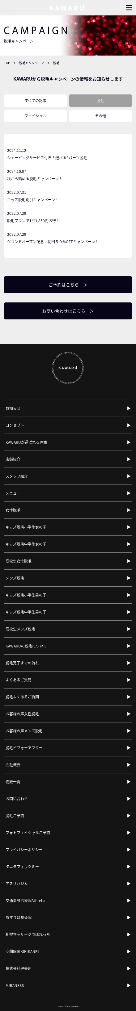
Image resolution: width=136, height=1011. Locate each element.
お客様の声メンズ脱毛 (24, 731)
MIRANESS (15, 985)
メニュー (13, 493)
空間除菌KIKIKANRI (22, 951)
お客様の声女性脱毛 (22, 714)
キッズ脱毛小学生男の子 (26, 595)
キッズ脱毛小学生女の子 (26, 527)
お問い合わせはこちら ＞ (68, 311)
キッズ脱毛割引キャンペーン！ (68, 195)
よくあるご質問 (19, 680)
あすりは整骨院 (19, 917)
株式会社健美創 (19, 968)
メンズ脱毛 (15, 578)
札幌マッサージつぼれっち (28, 934)
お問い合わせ (17, 798)
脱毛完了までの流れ (22, 663)
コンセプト (15, 425)
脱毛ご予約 (15, 815)
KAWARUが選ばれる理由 (26, 442)
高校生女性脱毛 (19, 561)
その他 (100, 116)
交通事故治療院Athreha (25, 900)
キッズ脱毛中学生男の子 (26, 612)
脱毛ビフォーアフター (24, 748)
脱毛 (100, 100)
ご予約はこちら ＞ (68, 284)
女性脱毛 (13, 510)
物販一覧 (13, 781)
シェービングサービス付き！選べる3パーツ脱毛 (68, 153)
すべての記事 (35, 100)
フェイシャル (35, 116)
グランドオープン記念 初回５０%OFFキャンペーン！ (68, 237)
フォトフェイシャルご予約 (28, 832)
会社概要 (13, 765)
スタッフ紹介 (17, 476)
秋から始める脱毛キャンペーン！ (68, 174)
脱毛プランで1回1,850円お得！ (68, 216)
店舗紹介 (13, 459)
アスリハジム (17, 883)
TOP (7, 62)
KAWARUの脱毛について (26, 646)
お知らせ (13, 408)
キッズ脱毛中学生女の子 (26, 544)
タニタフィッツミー (22, 866)
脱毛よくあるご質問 (22, 697)
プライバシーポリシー (24, 849)
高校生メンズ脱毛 (20, 629)
